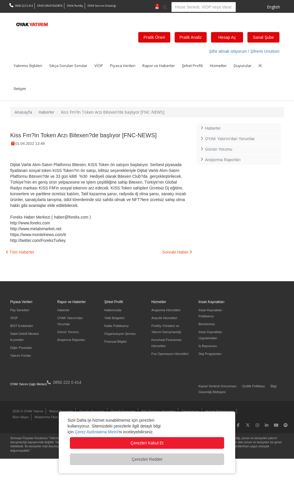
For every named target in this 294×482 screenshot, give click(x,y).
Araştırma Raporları (220, 159)
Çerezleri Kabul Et (147, 443)
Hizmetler (218, 65)
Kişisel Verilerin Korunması (218, 386)
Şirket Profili (192, 65)
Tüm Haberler (20, 252)
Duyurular (243, 65)
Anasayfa (23, 112)
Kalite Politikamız (116, 326)
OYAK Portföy (75, 6)
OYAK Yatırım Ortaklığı (102, 6)
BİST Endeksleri (21, 326)
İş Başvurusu (208, 346)
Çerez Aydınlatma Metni (96, 432)
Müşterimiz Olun (46, 417)
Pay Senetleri (19, 310)
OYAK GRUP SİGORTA (50, 6)
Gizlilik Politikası (253, 386)
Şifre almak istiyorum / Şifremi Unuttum (244, 51)
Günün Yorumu (215, 149)
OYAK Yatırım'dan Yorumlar (227, 138)
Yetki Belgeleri (114, 318)
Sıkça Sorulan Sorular (68, 65)
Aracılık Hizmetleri (164, 318)
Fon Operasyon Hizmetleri (170, 354)
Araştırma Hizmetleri (165, 310)
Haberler (46, 112)
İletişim (20, 88)
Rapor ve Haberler (158, 65)
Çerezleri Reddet (147, 459)
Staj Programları (210, 354)
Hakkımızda (112, 310)
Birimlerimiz (207, 324)
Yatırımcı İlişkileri (28, 65)
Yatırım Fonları (20, 355)
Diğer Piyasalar (21, 347)
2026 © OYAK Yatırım (28, 411)
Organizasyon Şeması (120, 333)
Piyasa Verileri (122, 65)
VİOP (98, 65)
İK (260, 65)
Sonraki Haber (177, 252)
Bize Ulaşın (21, 417)
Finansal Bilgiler (115, 341)
